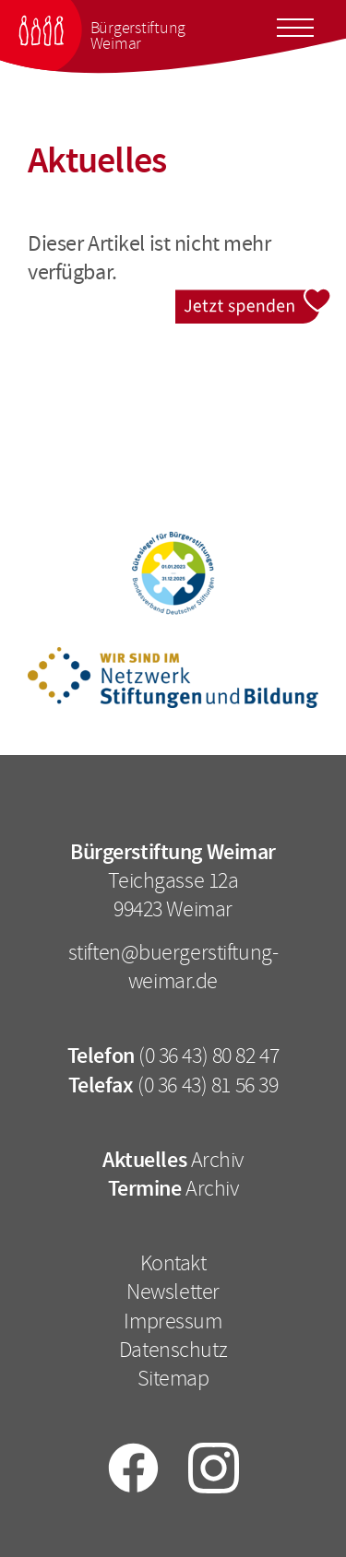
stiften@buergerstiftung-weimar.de (173, 966)
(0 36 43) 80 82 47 (208, 1055)
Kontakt (173, 1263)
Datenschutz (173, 1349)
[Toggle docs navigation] (295, 25)
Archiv (217, 1160)
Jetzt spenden (253, 301)
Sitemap (173, 1378)
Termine (145, 1188)
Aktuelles (144, 1159)
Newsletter (173, 1291)
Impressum (172, 1321)
